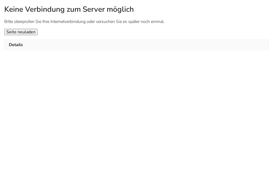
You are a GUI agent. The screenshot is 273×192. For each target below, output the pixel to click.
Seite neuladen (20, 32)
